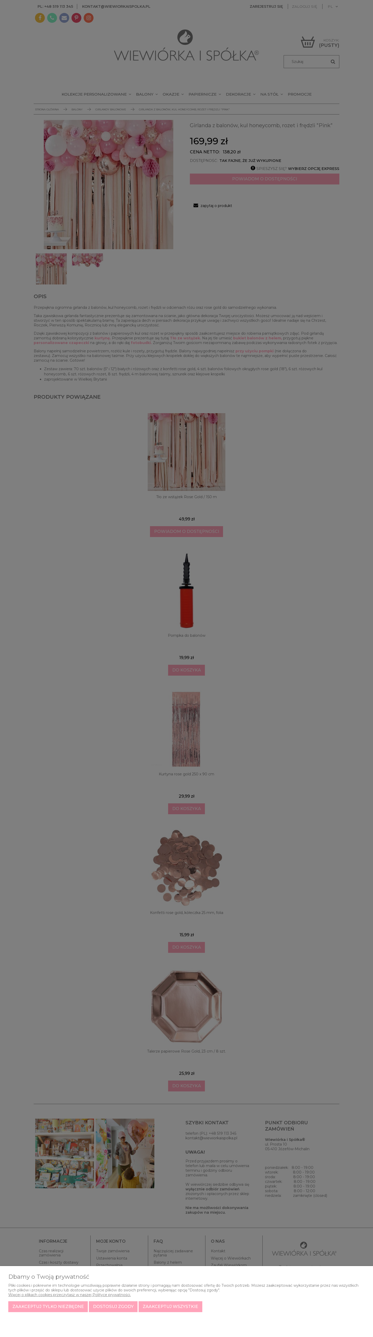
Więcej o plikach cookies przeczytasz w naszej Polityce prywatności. (69, 1294)
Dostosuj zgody (113, 1306)
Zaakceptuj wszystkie (170, 1306)
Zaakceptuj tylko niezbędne (48, 1306)
